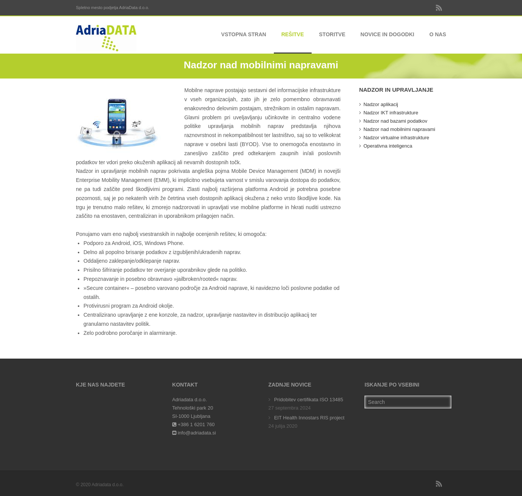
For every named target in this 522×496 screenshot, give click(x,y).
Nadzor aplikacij (380, 104)
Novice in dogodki (387, 34)
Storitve (332, 34)
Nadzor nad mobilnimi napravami (399, 129)
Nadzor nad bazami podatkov (395, 121)
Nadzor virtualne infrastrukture (396, 137)
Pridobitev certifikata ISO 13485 (308, 399)
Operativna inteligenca (387, 146)
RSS (438, 7)
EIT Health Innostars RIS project (309, 418)
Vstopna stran (243, 34)
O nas (437, 34)
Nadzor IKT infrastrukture (390, 113)
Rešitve (292, 34)
